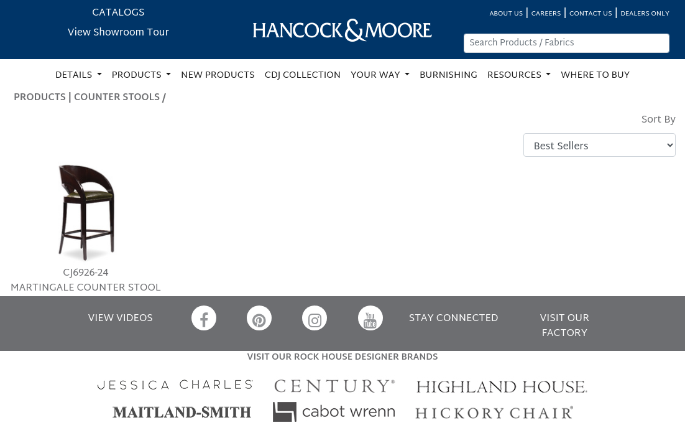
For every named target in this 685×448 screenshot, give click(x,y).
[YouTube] (370, 318)
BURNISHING (448, 75)
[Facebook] (203, 318)
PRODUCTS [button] (138, 75)
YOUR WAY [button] (376, 75)
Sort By (658, 120)
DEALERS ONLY (644, 14)
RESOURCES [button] (515, 75)
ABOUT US (506, 14)
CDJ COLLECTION (303, 75)
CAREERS (546, 14)
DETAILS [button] (74, 75)
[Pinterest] (259, 318)
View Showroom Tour (118, 33)
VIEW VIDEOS (120, 319)
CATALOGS (118, 13)
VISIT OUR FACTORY (565, 326)
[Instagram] (314, 318)
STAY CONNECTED (454, 319)
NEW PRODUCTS (218, 75)
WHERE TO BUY (595, 75)
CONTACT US (590, 14)
